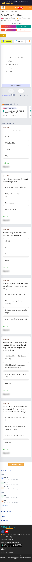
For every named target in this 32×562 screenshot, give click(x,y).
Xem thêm (5, 505)
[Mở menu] (6, 8)
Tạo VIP (20, 7)
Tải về (23, 26)
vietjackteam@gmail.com (12, 542)
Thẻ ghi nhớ (6, 41)
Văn (7, 11)
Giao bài (8, 30)
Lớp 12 (2, 11)
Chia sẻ (8, 26)
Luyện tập (19, 41)
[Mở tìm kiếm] (15, 8)
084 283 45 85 (9, 539)
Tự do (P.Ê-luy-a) (13, 11)
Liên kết (4, 549)
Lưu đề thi (23, 30)
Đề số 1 (3, 35)
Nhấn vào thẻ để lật (16, 85)
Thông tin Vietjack (7, 552)
